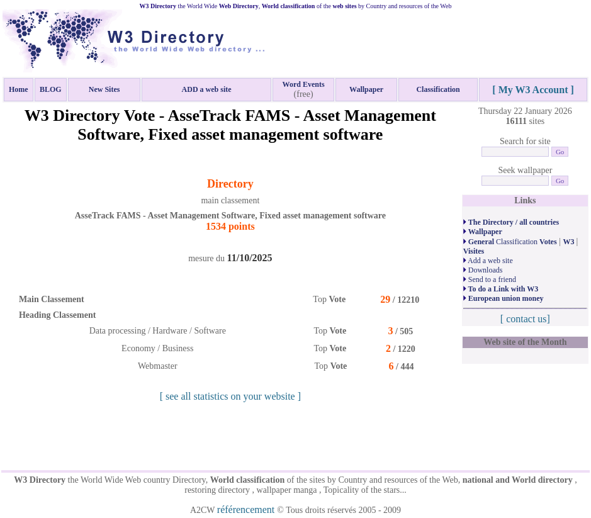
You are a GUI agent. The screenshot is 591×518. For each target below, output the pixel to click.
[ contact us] (525, 318)
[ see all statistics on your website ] (230, 396)
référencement (247, 509)
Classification (510, 241)
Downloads (483, 270)
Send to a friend (489, 279)
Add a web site (488, 260)
